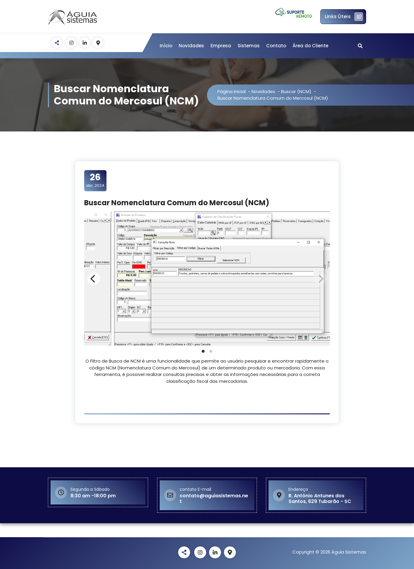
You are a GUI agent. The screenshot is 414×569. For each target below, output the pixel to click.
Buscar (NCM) (296, 91)
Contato (276, 46)
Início (166, 46)
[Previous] (93, 278)
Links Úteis (344, 16)
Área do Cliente (310, 46)
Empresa (221, 46)
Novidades (191, 46)
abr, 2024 (95, 180)
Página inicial (231, 91)
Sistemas (249, 46)
